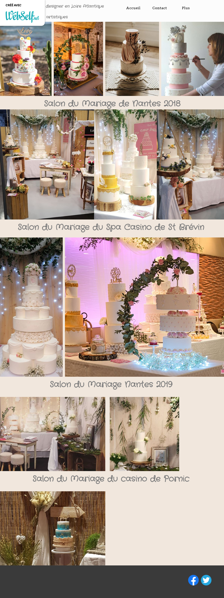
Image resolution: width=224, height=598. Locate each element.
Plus (186, 8)
